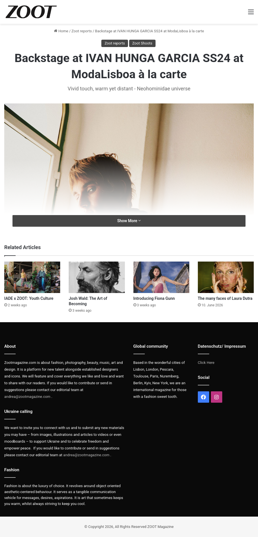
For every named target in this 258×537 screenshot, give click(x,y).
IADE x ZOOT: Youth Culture (28, 298)
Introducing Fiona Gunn (154, 298)
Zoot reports (82, 31)
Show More (129, 220)
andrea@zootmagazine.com (27, 396)
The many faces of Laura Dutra (225, 298)
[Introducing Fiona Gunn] (161, 277)
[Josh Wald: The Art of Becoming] (97, 277)
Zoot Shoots (142, 43)
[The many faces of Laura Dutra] (226, 277)
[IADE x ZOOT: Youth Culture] (32, 277)
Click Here (206, 362)
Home (61, 31)
